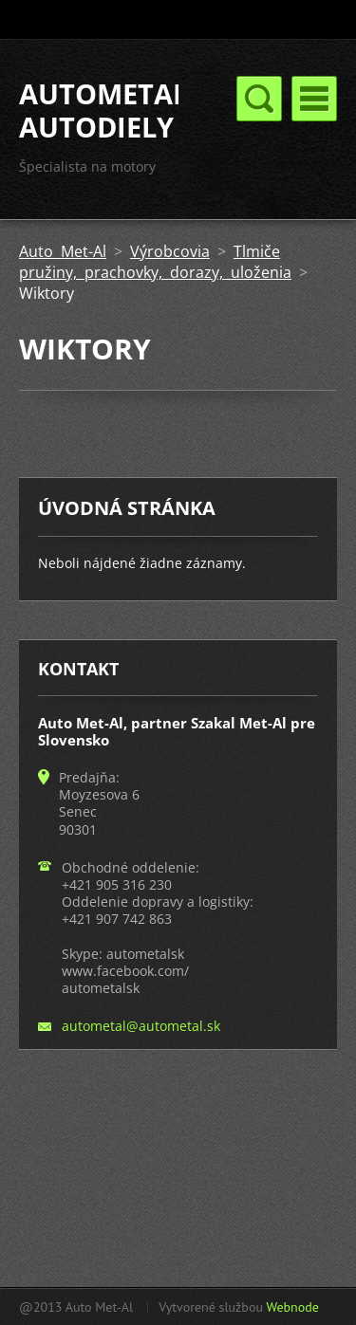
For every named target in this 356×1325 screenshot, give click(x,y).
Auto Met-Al (62, 251)
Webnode (292, 1307)
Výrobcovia (170, 251)
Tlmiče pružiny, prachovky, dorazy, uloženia (155, 262)
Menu (314, 98)
